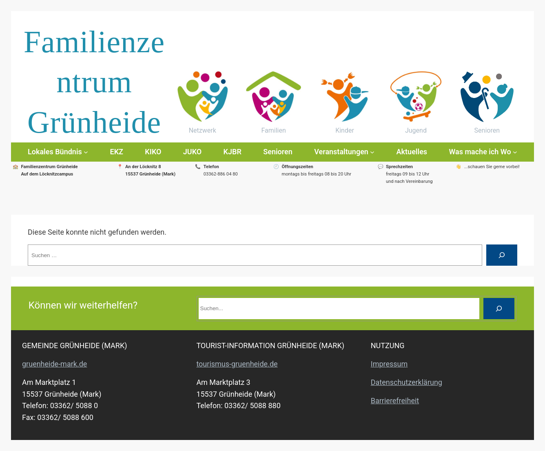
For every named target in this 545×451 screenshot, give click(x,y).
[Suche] (501, 255)
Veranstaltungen (341, 151)
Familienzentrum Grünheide (94, 82)
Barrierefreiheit (395, 400)
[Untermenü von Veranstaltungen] (372, 152)
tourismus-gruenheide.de (236, 364)
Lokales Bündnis (55, 151)
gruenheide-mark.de (54, 364)
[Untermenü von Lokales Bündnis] (86, 152)
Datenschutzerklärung (406, 382)
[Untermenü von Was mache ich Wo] (515, 152)
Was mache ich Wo (480, 151)
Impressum (389, 364)
